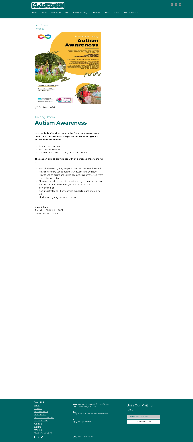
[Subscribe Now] (143, 422)
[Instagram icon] (172, 4)
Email (129, 413)
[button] (56, 12)
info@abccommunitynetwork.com (93, 413)
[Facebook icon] (176, 4)
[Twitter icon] (180, 4)
